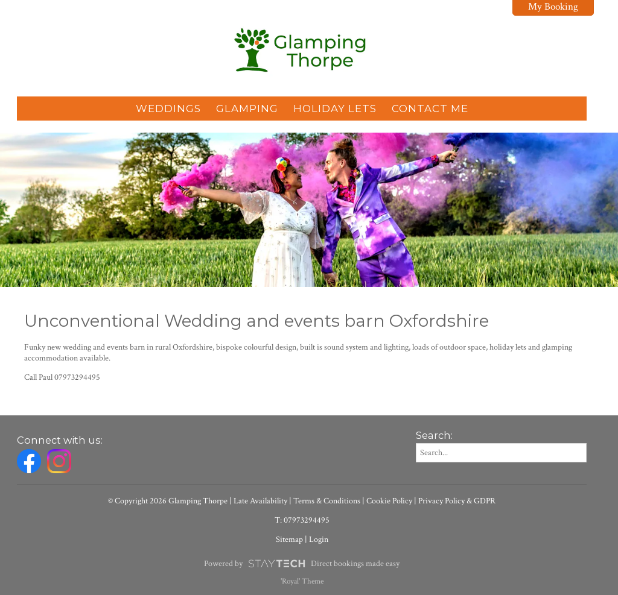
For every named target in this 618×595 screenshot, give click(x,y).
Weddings (168, 108)
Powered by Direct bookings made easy (301, 563)
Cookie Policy (389, 501)
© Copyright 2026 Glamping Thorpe (168, 501)
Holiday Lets (335, 108)
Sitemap (289, 539)
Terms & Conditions (326, 501)
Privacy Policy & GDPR (456, 501)
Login (318, 539)
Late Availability (260, 501)
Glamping (247, 108)
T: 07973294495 (302, 520)
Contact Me (430, 108)
